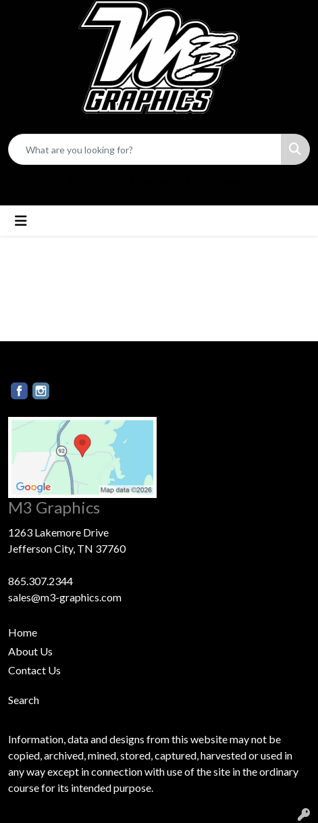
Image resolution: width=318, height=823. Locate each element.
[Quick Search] (145, 149)
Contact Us (34, 670)
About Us (30, 651)
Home (22, 632)
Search (23, 699)
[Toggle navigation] (21, 220)
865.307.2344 (101, 179)
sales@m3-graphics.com (199, 179)
